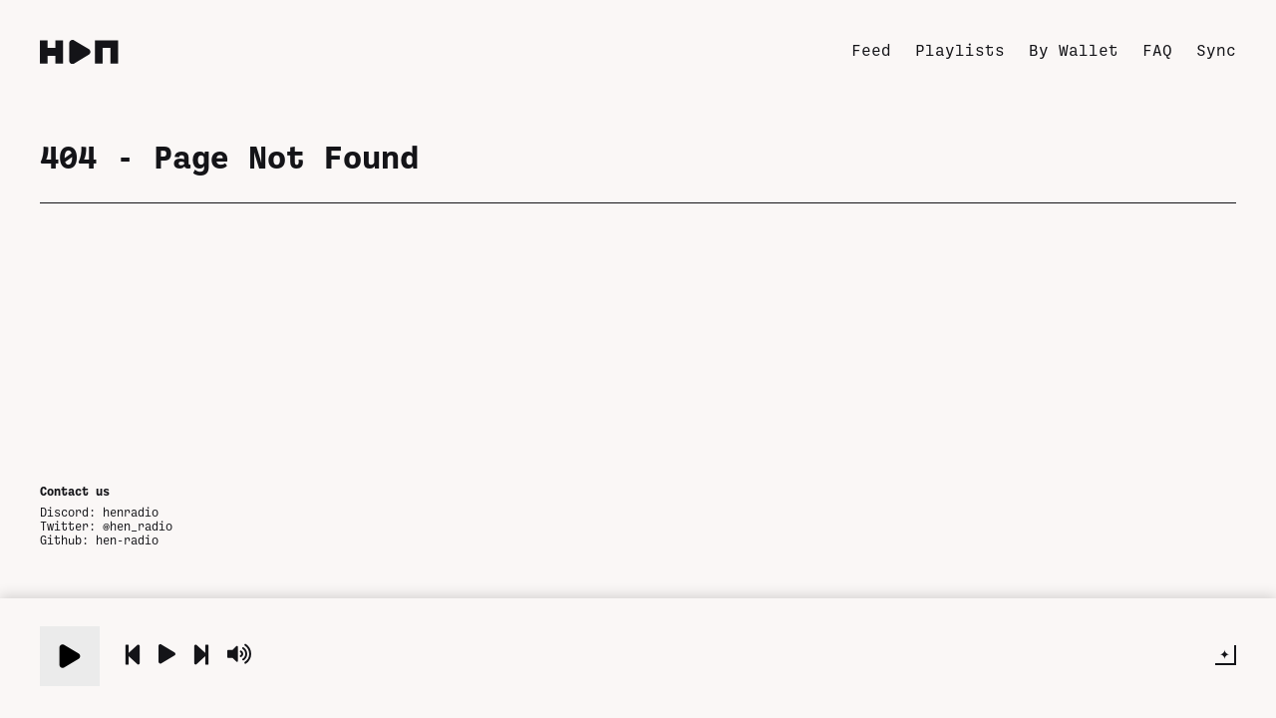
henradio (131, 512)
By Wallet (1073, 49)
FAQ (1157, 49)
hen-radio (127, 539)
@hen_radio (137, 526)
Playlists (960, 49)
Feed (871, 49)
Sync (1216, 49)
